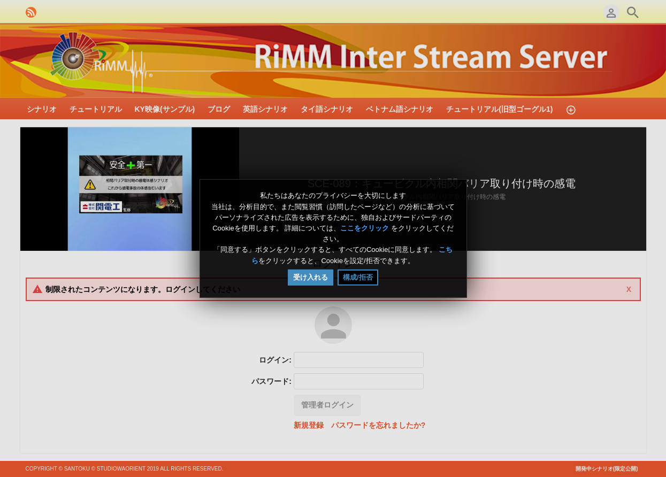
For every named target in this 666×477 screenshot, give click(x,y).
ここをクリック (364, 228)
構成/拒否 (358, 277)
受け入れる (310, 277)
